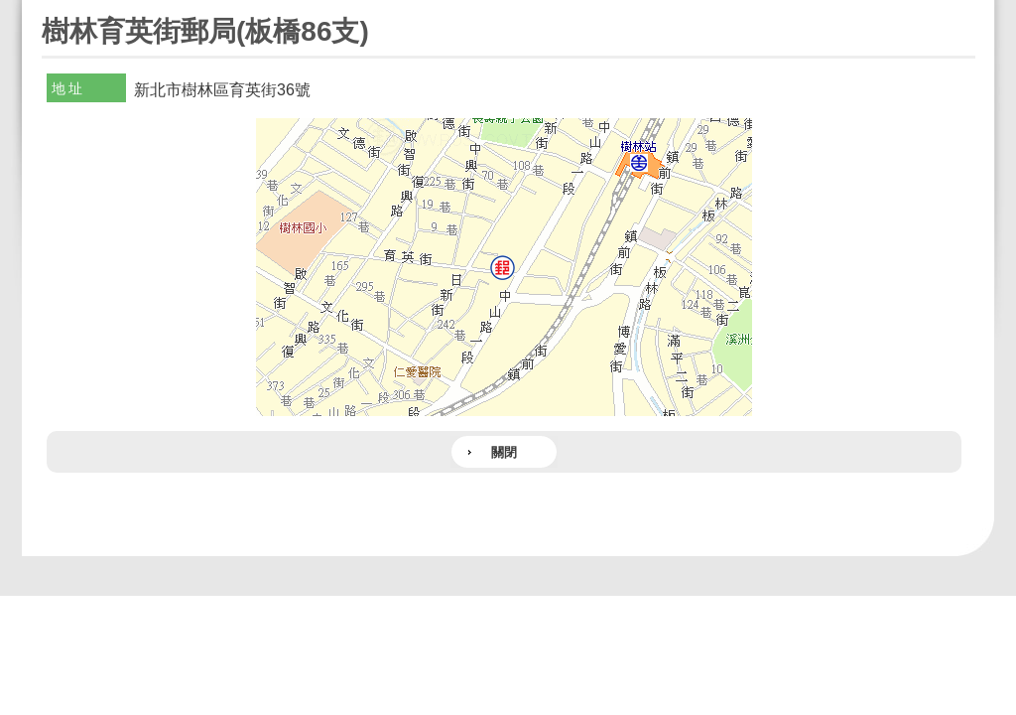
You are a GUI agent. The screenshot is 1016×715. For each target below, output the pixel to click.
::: (48, 8)
